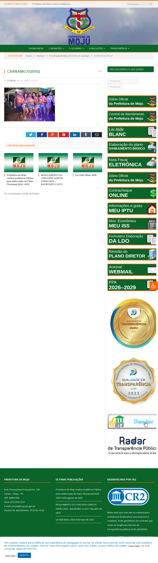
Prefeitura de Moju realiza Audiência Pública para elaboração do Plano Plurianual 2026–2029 (52, 4)
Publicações (96, 48)
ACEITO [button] (24, 555)
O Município (55, 48)
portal (12, 80)
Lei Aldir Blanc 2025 (85, 175)
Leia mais (134, 545)
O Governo (75, 48)
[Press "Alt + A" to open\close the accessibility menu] (154, 286)
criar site (128, 512)
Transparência (118, 48)
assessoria (143, 516)
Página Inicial (36, 48)
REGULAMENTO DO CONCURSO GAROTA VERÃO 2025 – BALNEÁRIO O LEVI (52, 180)
